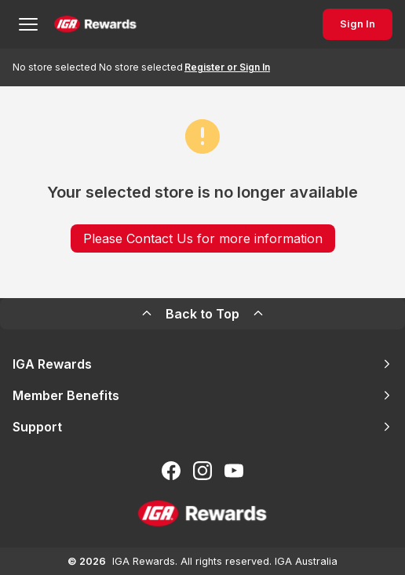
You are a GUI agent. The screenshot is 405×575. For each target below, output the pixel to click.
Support (202, 427)
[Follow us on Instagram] (202, 470)
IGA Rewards (202, 364)
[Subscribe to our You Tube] (233, 470)
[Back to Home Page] (95, 24)
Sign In (357, 24)
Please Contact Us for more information (203, 238)
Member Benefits (202, 395)
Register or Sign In (227, 67)
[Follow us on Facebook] (171, 470)
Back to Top (202, 314)
